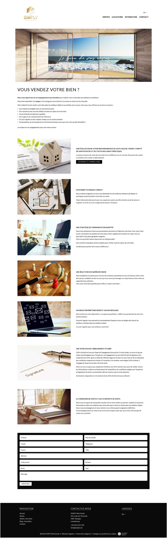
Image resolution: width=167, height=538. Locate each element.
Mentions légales (68, 534)
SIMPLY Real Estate (78, 513)
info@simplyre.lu (77, 528)
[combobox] (51, 450)
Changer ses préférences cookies (104, 534)
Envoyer (26, 484)
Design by (122, 533)
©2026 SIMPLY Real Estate (50, 534)
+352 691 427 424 (77, 525)
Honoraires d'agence (83, 534)
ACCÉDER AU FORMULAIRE (89, 162)
